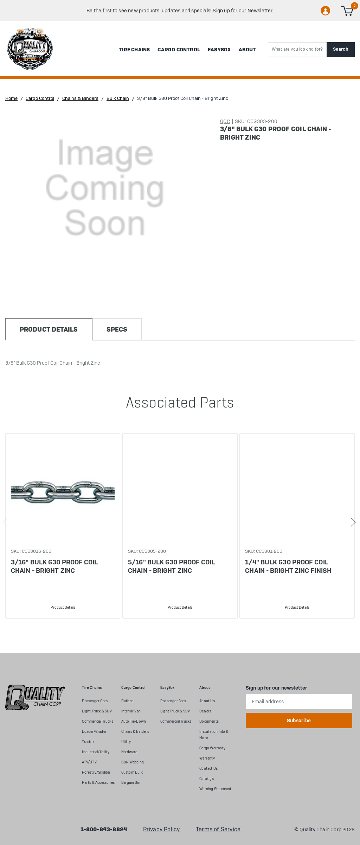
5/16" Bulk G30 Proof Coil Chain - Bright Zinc (171, 566)
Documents (209, 721)
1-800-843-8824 (104, 829)
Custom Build (132, 772)
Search (340, 49)
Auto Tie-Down (133, 721)
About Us (207, 701)
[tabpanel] (62, 526)
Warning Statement (215, 789)
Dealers (205, 711)
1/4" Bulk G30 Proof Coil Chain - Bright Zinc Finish (288, 566)
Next (353, 522)
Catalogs (206, 778)
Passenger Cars (95, 701)
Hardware (129, 752)
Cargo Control (179, 49)
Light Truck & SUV (96, 711)
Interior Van (131, 711)
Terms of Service (218, 829)
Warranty (207, 758)
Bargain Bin (130, 782)
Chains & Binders (135, 731)
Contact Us (208, 768)
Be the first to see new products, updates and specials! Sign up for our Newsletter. (180, 10)
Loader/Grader (94, 731)
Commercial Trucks (97, 721)
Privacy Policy (161, 829)
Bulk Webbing (132, 762)
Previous (5, 522)
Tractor (88, 742)
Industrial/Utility (95, 752)
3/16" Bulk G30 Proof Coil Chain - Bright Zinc (54, 566)
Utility (126, 742)
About (247, 49)
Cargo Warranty (212, 748)
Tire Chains (134, 49)
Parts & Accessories (98, 782)
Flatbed (127, 701)
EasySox (219, 49)
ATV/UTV (89, 762)
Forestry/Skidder (96, 772)
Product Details (63, 607)
